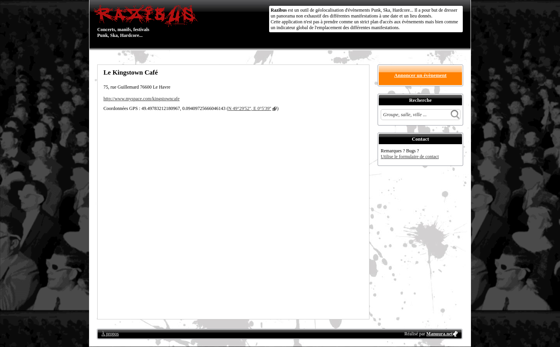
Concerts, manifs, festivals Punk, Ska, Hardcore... (147, 21)
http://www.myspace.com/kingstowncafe (141, 98)
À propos (110, 334)
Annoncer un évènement (420, 75)
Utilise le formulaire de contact (410, 156)
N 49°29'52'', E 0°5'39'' (249, 108)
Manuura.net (439, 334)
